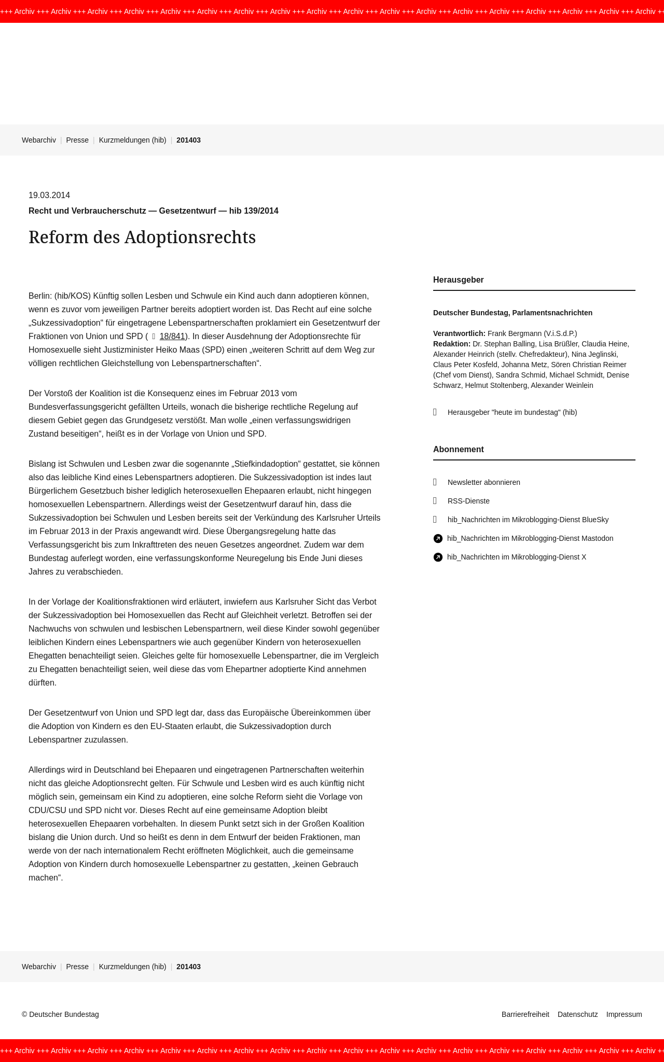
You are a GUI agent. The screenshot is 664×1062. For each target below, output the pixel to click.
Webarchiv (39, 140)
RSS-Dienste (469, 501)
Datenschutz (578, 1014)
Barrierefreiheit (525, 1014)
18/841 (166, 336)
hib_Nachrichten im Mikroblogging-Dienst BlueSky (528, 519)
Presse (77, 140)
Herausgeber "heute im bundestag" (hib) (512, 412)
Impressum (624, 1014)
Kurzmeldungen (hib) (133, 140)
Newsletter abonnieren (484, 482)
